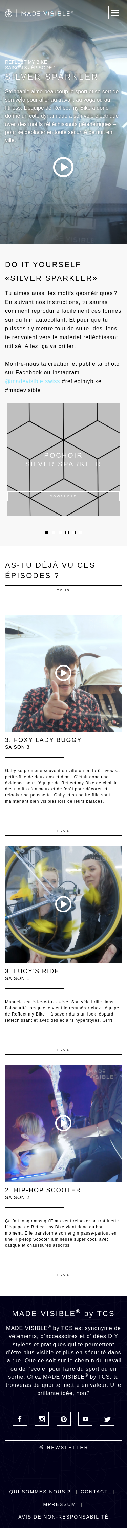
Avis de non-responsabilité (63, 1517)
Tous (63, 590)
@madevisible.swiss (32, 381)
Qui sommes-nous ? (40, 1491)
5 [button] (74, 532)
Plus (63, 830)
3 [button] (60, 532)
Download (63, 496)
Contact (94, 1491)
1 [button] (46, 532)
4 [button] (67, 532)
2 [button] (53, 532)
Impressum (58, 1504)
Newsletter (64, 1447)
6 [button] (80, 532)
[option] (63, 122)
